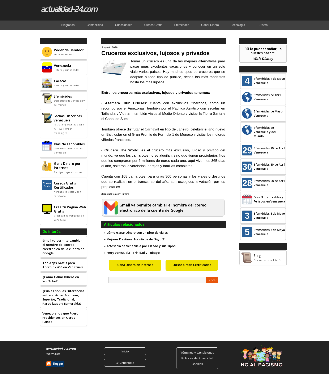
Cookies (197, 364)
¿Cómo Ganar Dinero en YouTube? (60, 279)
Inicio (125, 351)
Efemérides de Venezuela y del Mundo (265, 132)
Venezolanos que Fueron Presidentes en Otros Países (61, 317)
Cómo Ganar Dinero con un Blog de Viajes (137, 232)
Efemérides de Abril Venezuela (267, 97)
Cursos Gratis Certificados (191, 265)
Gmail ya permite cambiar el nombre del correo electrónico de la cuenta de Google (63, 246)
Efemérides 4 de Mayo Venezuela (269, 81)
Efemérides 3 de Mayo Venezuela (269, 216)
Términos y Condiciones (197, 352)
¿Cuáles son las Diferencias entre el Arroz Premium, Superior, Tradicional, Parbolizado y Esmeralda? (63, 297)
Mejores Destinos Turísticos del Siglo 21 (136, 239)
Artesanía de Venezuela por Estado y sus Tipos (141, 246)
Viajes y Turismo (120, 194)
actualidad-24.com (69, 8)
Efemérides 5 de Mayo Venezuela (269, 232)
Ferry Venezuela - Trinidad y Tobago (133, 252)
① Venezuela (125, 363)
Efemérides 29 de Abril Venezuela (269, 150)
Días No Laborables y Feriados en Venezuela (269, 199)
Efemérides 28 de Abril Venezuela (269, 183)
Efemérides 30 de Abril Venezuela (269, 166)
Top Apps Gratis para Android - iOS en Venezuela (63, 265)
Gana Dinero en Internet (135, 265)
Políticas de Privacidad (197, 358)
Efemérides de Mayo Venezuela (268, 113)
